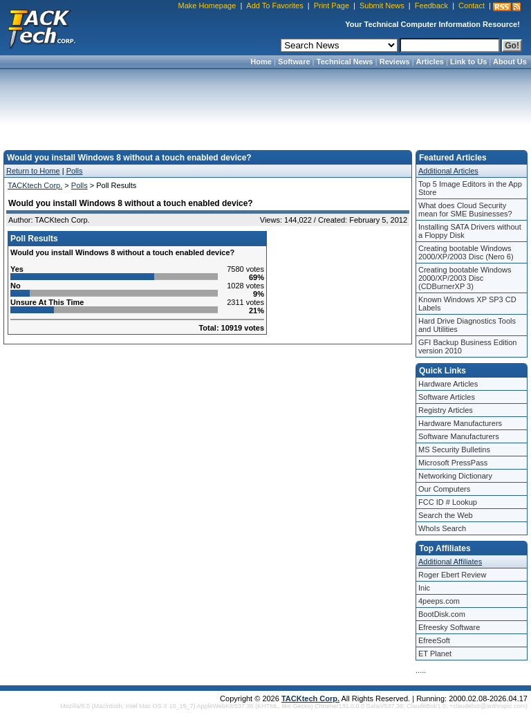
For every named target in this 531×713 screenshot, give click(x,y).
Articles (430, 61)
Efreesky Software (449, 627)
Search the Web (445, 515)
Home (261, 61)
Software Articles (446, 397)
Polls (74, 171)
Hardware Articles (448, 384)
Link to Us (468, 61)
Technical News (345, 61)
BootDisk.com (441, 614)
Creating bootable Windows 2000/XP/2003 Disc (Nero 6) (466, 252)
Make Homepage (207, 5)
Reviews (395, 61)
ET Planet (434, 653)
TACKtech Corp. (35, 185)
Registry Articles (445, 410)
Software (294, 61)
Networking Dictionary (455, 476)
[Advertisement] (265, 105)
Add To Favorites (274, 5)
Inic (424, 588)
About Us (510, 61)
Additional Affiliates (450, 561)
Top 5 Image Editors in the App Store (470, 188)
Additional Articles (448, 171)
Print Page (331, 5)
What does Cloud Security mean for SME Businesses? (465, 209)
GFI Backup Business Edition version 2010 (467, 346)
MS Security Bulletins (454, 449)
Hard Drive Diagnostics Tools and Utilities (467, 325)
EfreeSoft (434, 640)
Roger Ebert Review (452, 575)
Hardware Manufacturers (460, 423)
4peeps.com (439, 601)
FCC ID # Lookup (447, 502)
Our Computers (444, 489)
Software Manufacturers (458, 436)
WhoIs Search (442, 528)
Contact (471, 5)
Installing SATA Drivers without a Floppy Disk (469, 231)
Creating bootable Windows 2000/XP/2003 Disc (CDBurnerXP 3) (465, 278)
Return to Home (33, 171)
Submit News (382, 5)
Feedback (431, 5)
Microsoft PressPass (452, 463)
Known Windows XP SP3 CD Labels (467, 303)
